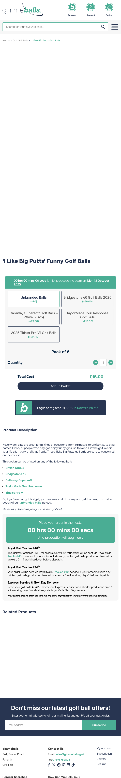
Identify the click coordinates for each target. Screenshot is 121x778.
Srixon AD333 (15, 468)
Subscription (104, 753)
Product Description (20, 430)
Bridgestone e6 (16, 474)
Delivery (102, 758)
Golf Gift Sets (20, 40)
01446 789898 (61, 760)
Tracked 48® (16, 556)
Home (6, 40)
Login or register (49, 407)
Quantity (15, 362)
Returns (101, 764)
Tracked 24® (61, 572)
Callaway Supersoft (19, 480)
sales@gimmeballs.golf (70, 754)
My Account (104, 748)
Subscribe (99, 725)
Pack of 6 (60, 352)
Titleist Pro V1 (15, 492)
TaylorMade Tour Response (24, 486)
